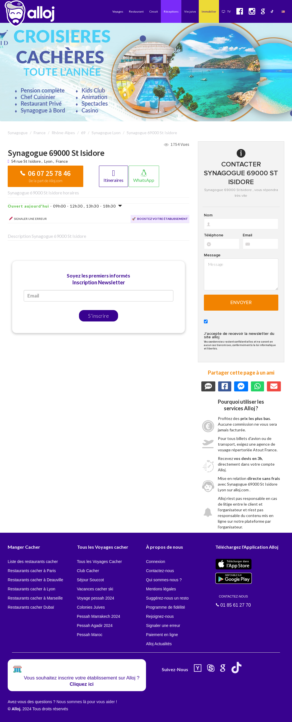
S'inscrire (98, 316)
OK (125, 713)
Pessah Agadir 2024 (95, 625)
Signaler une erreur (163, 625)
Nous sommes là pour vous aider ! (86, 701)
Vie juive (190, 11)
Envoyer (241, 302)
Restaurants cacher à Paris (32, 570)
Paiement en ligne (162, 634)
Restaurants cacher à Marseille (35, 598)
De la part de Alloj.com (45, 180)
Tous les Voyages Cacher (99, 561)
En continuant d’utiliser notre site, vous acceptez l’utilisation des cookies (61, 713)
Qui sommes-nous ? (164, 580)
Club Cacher (88, 570)
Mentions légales (161, 589)
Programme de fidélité (165, 607)
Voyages (117, 11)
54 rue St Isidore (26, 161)
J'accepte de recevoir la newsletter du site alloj (239, 335)
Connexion (155, 561)
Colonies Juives (91, 607)
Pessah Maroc (89, 634)
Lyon (48, 161)
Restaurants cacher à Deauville (35, 580)
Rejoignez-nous (160, 616)
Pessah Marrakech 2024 (98, 616)
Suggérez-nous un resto (167, 598)
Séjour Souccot (90, 580)
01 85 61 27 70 (233, 600)
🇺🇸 (283, 11)
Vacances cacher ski (95, 589)
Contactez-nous (160, 570)
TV (226, 11)
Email (247, 235)
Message (212, 255)
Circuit (153, 11)
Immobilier (209, 11)
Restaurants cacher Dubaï (31, 607)
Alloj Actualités (159, 643)
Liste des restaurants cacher (33, 561)
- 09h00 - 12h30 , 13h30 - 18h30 (65, 206)
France (62, 161)
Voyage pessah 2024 (95, 598)
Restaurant (136, 11)
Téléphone (213, 235)
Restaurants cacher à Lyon (31, 589)
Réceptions (171, 11)
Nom (208, 215)
